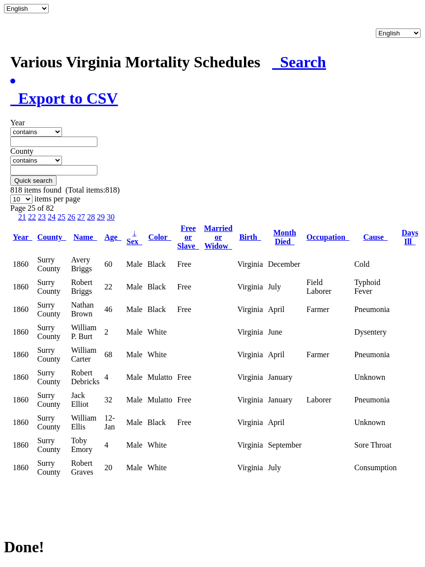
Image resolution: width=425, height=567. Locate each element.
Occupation (327, 237)
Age (112, 237)
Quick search (33, 180)
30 (111, 217)
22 (32, 217)
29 (101, 217)
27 (81, 217)
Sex (134, 237)
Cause (375, 237)
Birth (250, 237)
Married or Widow (218, 237)
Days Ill (409, 237)
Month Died (284, 237)
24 (52, 217)
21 (22, 217)
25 (61, 217)
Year (22, 237)
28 (91, 217)
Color (160, 237)
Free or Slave (188, 237)
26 (71, 217)
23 (42, 217)
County (51, 237)
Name (85, 237)
